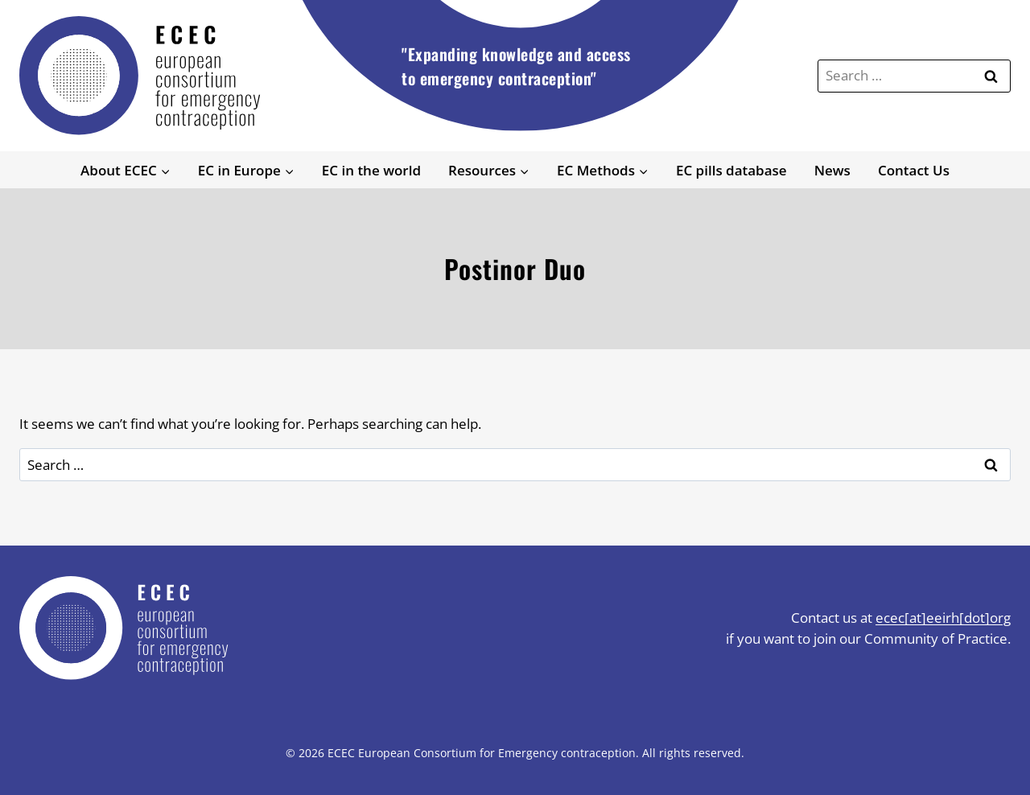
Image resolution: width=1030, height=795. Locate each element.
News (832, 170)
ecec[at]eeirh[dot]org (943, 617)
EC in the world (371, 170)
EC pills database (731, 170)
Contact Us (914, 170)
